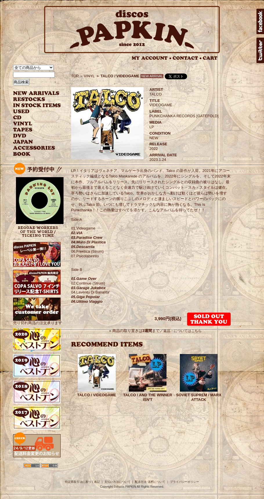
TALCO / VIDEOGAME (96, 395)
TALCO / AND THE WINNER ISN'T (147, 397)
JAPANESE (32, 142)
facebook (260, 21)
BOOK (22, 154)
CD (17, 117)
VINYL (23, 124)
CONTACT (187, 58)
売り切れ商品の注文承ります (37, 320)
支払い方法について (117, 481)
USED (32, 111)
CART (210, 58)
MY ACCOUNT (151, 58)
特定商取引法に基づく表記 (82, 481)
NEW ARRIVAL (36, 93)
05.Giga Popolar (85, 297)
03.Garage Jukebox (88, 288)
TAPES (22, 130)
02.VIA (77, 233)
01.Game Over (83, 278)
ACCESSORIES (34, 148)
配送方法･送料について (150, 481)
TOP (75, 76)
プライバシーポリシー (184, 481)
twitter (260, 50)
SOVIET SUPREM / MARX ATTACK (198, 397)
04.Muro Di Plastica (88, 242)
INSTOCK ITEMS (37, 105)
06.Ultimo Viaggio (87, 301)
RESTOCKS (32, 99)
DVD (19, 136)
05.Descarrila (83, 247)
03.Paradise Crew (86, 237)
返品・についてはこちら (182, 331)
